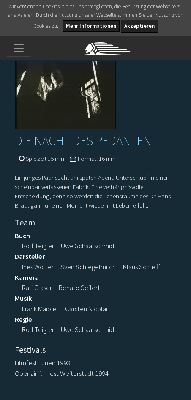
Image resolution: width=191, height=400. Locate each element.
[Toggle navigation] (18, 48)
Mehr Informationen (91, 26)
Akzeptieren (139, 26)
